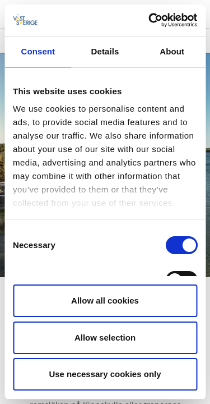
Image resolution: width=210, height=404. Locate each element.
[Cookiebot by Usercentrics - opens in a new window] (149, 20)
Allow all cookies (105, 300)
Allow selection (105, 337)
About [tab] (172, 51)
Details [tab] (105, 51)
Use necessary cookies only (105, 374)
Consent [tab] (38, 51)
